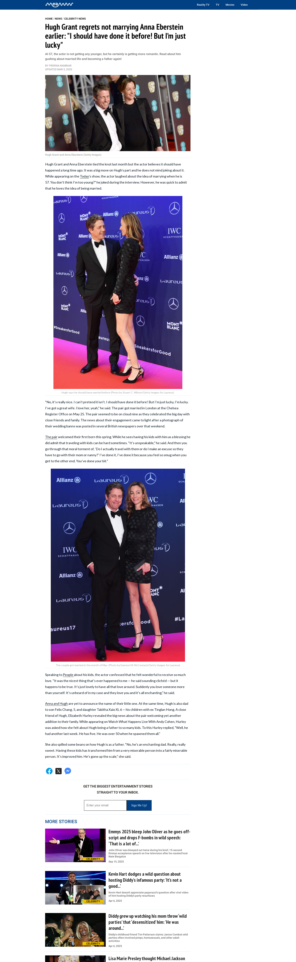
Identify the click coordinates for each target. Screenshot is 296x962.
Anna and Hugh (56, 703)
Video (244, 4)
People (68, 675)
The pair (51, 437)
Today (84, 176)
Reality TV (203, 4)
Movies (230, 4)
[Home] (59, 5)
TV (217, 4)
